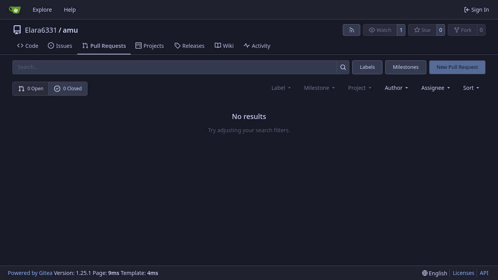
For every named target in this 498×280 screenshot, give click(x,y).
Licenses (464, 272)
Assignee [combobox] (436, 87)
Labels (367, 66)
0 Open (31, 88)
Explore (42, 9)
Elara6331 (41, 30)
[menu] (472, 88)
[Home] (15, 10)
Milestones (406, 66)
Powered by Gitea (30, 272)
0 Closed (68, 88)
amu (70, 30)
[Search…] (343, 67)
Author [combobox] (397, 87)
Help (70, 9)
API (484, 272)
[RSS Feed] (352, 30)
